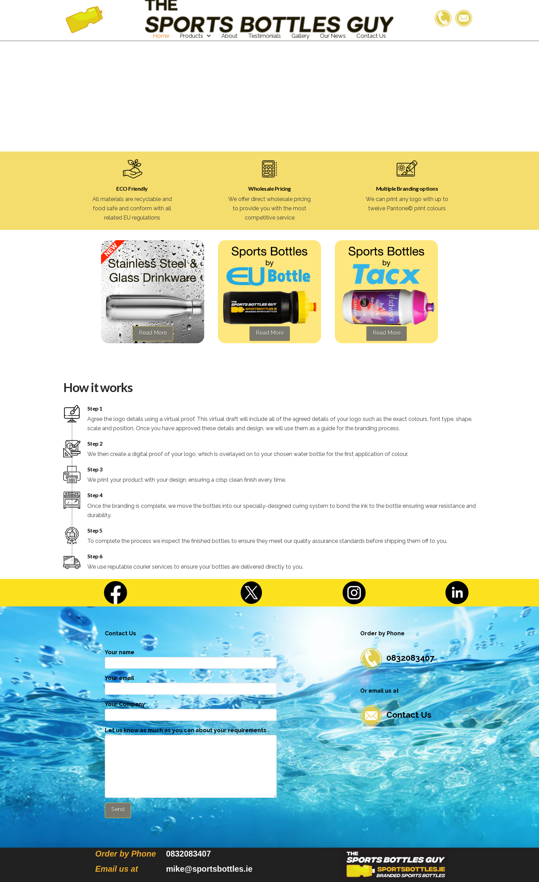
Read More (153, 333)
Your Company (191, 710)
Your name (191, 658)
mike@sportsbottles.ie (209, 868)
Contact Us (395, 715)
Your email (191, 684)
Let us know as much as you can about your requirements (191, 735)
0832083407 (397, 658)
